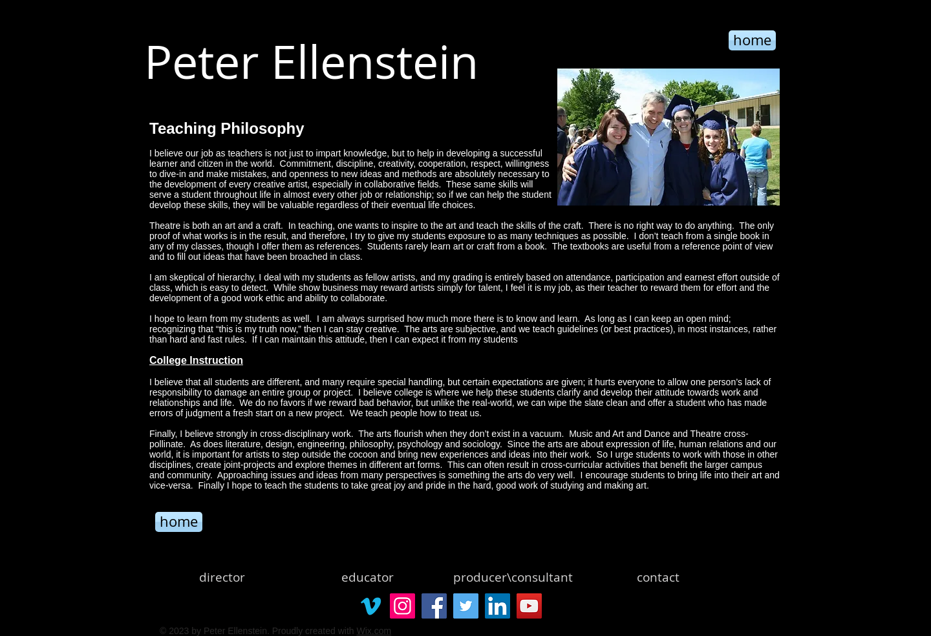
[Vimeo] (370, 606)
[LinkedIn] (497, 606)
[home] (178, 522)
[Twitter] (465, 606)
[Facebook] (434, 606)
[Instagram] (402, 606)
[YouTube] (529, 606)
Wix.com (373, 631)
